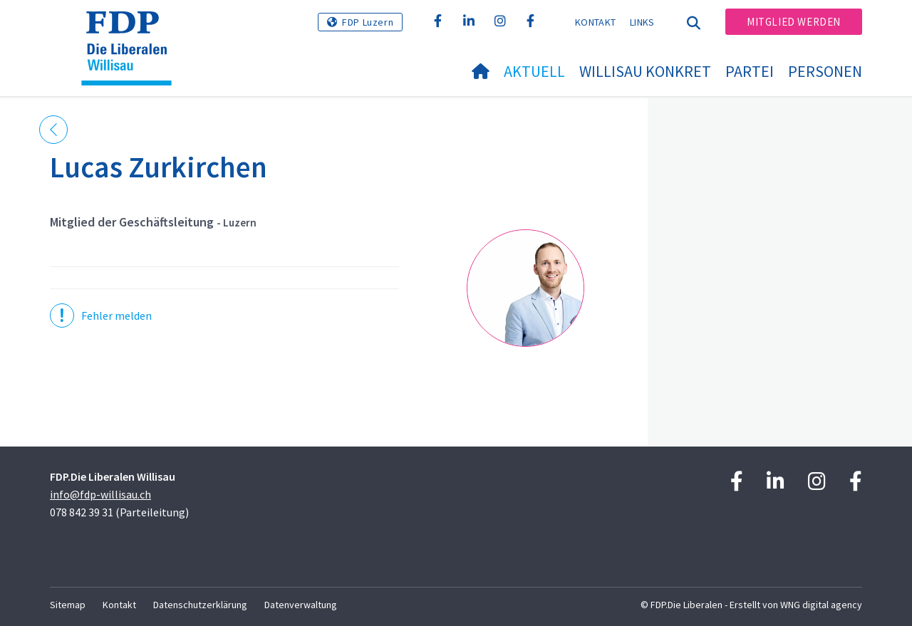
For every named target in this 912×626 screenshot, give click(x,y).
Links (642, 22)
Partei (749, 71)
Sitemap (68, 604)
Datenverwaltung (300, 604)
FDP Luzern (367, 22)
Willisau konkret (645, 71)
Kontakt (595, 22)
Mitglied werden (794, 21)
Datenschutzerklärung (200, 604)
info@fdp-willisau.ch (100, 494)
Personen (825, 71)
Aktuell (534, 71)
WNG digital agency (821, 604)
